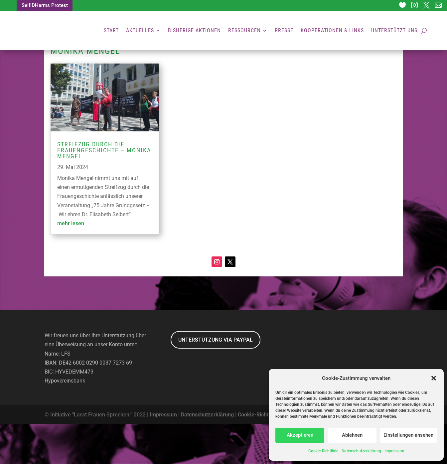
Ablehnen (352, 435)
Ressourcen (244, 31)
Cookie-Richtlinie (323, 451)
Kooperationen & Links (332, 31)
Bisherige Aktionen (194, 31)
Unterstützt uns (394, 31)
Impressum (394, 451)
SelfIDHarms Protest (46, 6)
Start (111, 31)
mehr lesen (70, 263)
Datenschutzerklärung (361, 451)
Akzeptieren (300, 435)
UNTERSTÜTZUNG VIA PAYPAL (215, 380)
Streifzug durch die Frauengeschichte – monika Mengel (104, 190)
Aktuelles (140, 31)
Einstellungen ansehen (408, 435)
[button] (433, 378)
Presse (284, 31)
